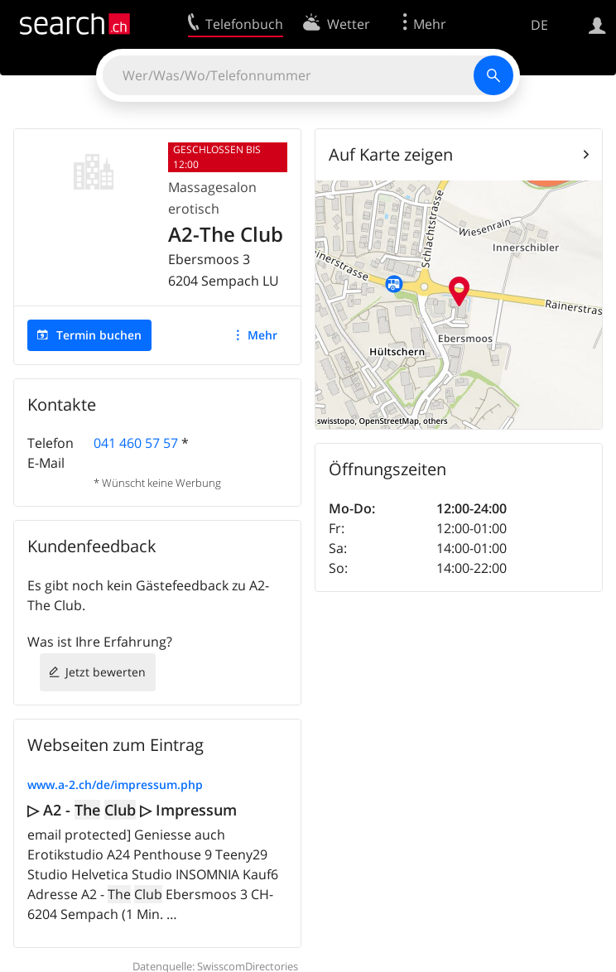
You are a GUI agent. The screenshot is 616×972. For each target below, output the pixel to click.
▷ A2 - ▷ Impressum (132, 810)
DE (539, 25)
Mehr (262, 335)
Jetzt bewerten (105, 672)
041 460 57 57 (136, 443)
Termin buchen (99, 335)
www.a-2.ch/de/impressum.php (115, 784)
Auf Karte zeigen (391, 154)
